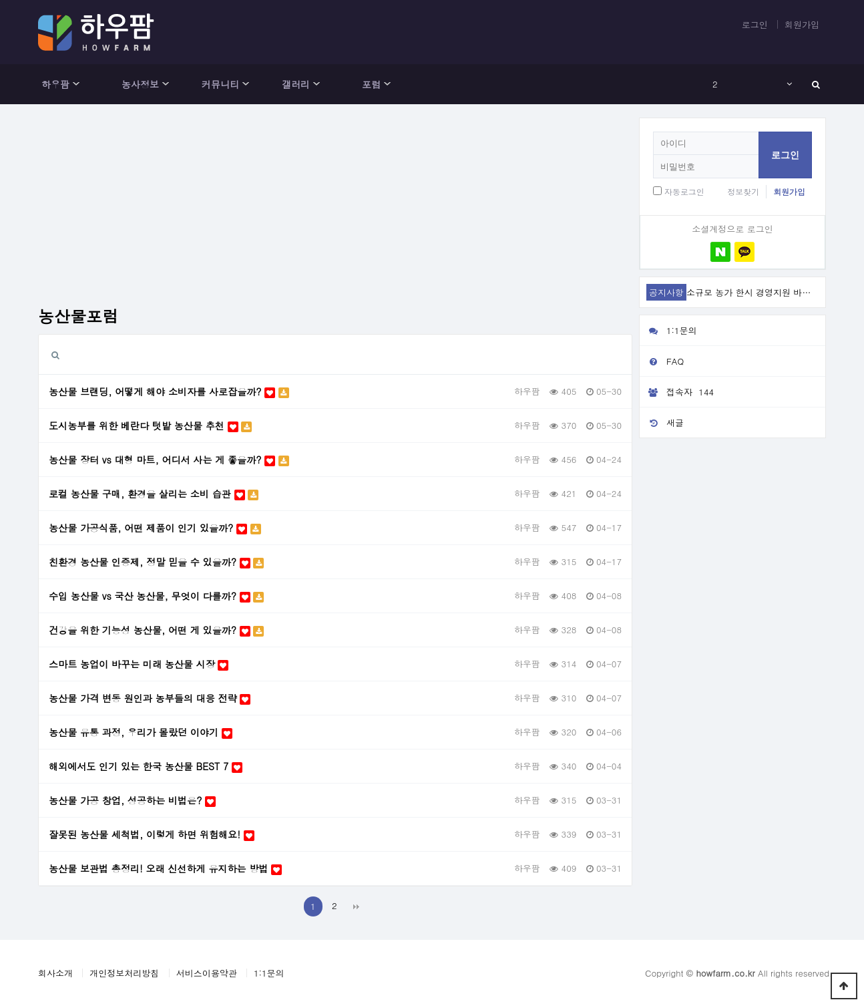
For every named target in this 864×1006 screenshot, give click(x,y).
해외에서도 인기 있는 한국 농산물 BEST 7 (145, 766)
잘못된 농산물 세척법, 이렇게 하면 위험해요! (151, 834)
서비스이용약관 (206, 973)
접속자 (678, 392)
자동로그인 (684, 191)
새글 (662, 422)
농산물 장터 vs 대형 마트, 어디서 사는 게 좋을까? (169, 459)
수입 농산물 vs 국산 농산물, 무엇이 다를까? (156, 596)
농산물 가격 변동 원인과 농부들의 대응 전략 (149, 698)
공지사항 (666, 292)
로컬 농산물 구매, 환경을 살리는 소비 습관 (153, 493)
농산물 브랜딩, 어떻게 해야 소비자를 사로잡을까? (169, 391)
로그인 (755, 24)
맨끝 (357, 906)
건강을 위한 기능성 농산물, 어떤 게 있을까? (156, 630)
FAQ (662, 361)
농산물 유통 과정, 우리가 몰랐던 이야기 (140, 732)
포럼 (371, 84)
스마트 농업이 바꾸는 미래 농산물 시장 (138, 664)
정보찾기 (743, 191)
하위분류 (76, 84)
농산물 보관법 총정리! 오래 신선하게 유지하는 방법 (165, 868)
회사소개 (55, 973)
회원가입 (802, 24)
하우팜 (55, 84)
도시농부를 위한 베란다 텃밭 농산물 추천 (150, 425)
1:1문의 (668, 330)
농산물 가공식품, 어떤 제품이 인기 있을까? (155, 527)
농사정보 (140, 84)
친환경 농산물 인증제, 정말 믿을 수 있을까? (156, 561)
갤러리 (296, 84)
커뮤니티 (220, 84)
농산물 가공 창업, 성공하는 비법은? (132, 800)
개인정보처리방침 (124, 973)
